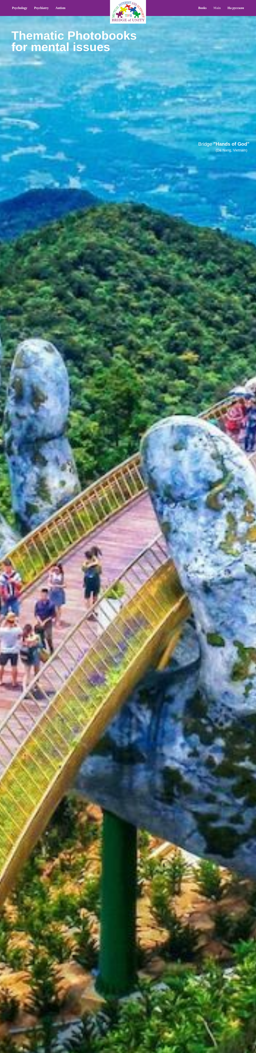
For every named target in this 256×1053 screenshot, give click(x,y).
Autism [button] (60, 8)
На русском (236, 8)
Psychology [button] (19, 8)
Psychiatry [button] (41, 8)
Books (202, 8)
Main (217, 8)
